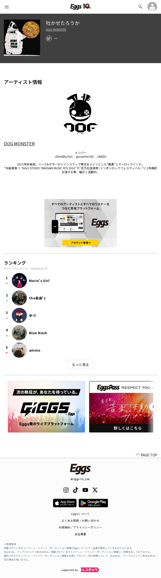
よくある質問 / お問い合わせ (81, 520)
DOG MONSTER (56, 29)
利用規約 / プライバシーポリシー (80, 527)
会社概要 (80, 534)
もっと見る (80, 364)
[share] (49, 38)
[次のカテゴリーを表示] (153, 407)
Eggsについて (80, 514)
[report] (56, 38)
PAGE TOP (146, 454)
